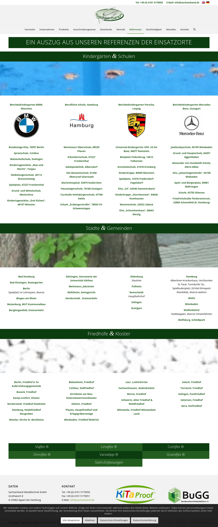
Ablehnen (90, 520)
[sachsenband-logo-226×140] (109, 15)
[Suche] (193, 29)
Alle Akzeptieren (71, 520)
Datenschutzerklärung (144, 520)
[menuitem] (149, 3)
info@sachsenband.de (82, 500)
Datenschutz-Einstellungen (114, 520)
